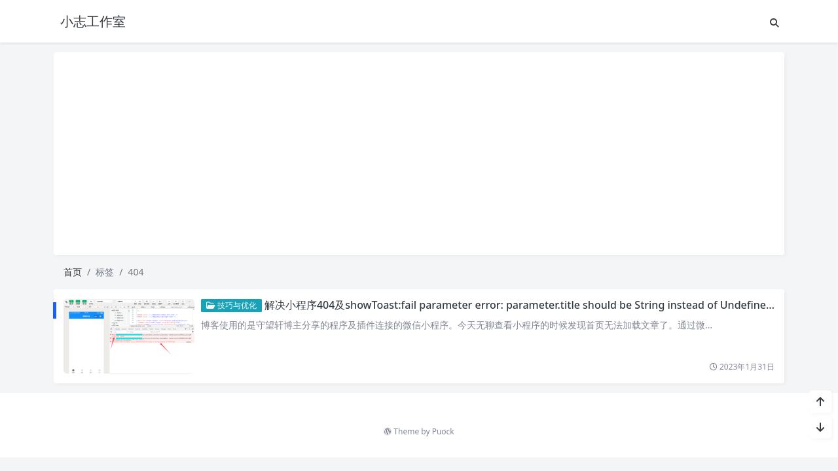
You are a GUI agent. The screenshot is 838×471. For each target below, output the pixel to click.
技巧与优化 (231, 305)
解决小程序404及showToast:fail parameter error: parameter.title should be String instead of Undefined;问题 (530, 305)
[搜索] (774, 22)
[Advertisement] (419, 153)
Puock (443, 431)
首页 (73, 272)
